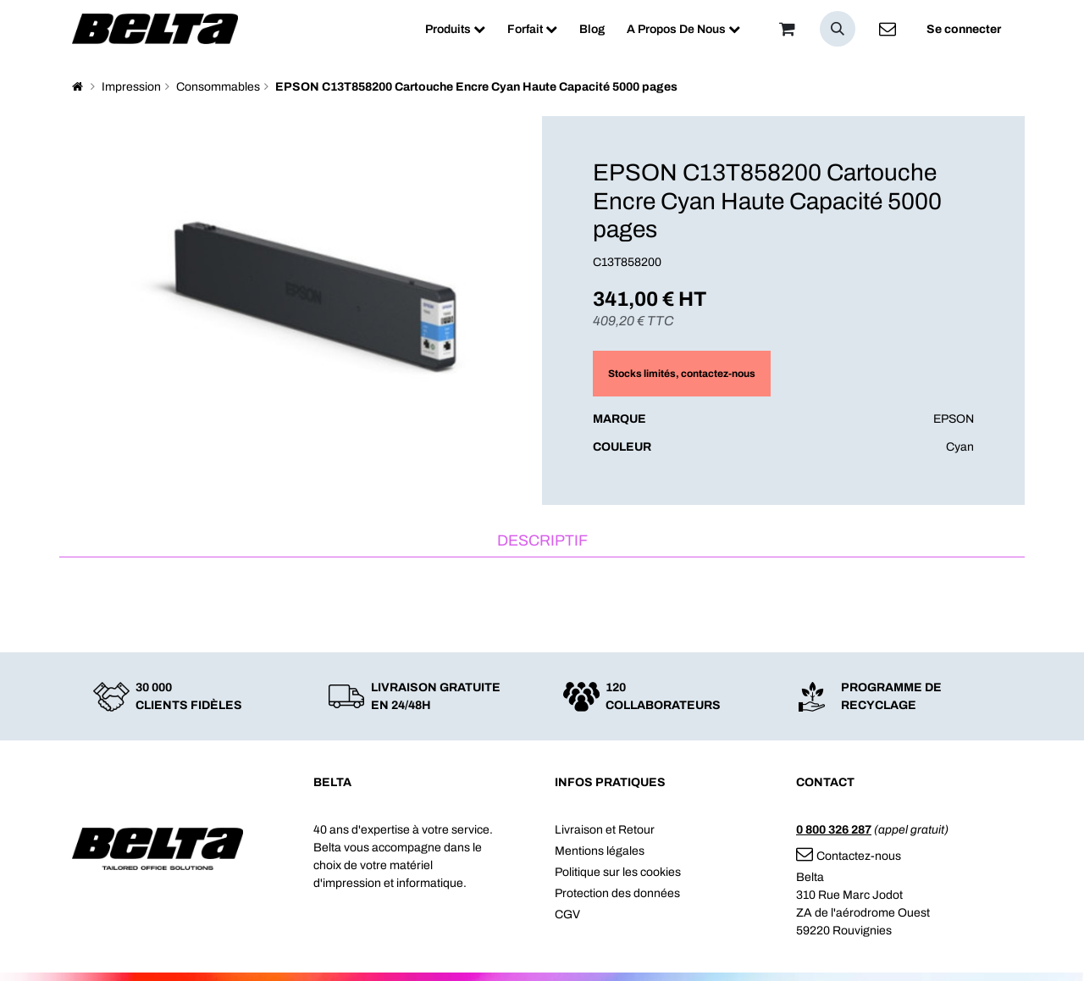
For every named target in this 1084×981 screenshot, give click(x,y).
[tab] (542, 541)
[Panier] (787, 29)
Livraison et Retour (605, 829)
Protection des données (617, 893)
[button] (837, 29)
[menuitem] (455, 29)
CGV (567, 914)
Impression (131, 86)
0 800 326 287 (833, 829)
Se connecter (963, 29)
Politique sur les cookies (618, 872)
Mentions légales (599, 851)
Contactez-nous (848, 856)
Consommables (218, 86)
